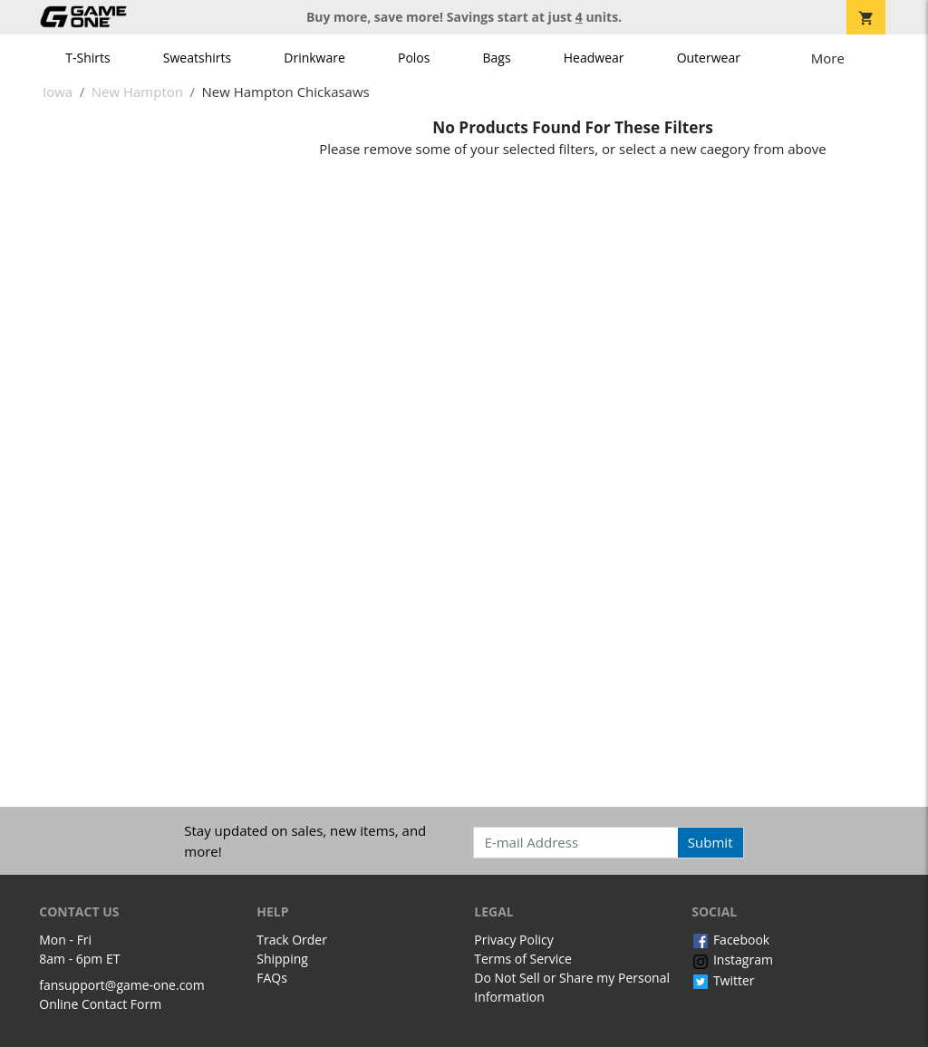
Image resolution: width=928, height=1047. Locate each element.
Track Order (291, 939)
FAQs (271, 977)
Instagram (732, 959)
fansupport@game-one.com (122, 985)
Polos (414, 57)
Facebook (730, 939)
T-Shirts (87, 57)
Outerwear (708, 57)
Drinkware (314, 57)
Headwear (594, 57)
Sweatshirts (197, 57)
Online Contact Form (100, 1004)
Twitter (722, 980)
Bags (497, 57)
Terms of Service (523, 958)
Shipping (282, 958)
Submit (710, 842)
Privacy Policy (513, 939)
